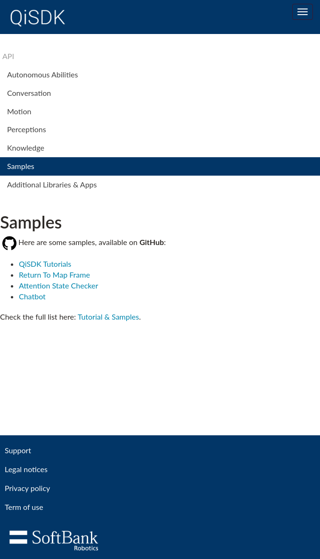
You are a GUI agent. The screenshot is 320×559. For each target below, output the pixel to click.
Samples (20, 165)
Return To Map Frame (54, 274)
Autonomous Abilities (42, 74)
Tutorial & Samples (108, 316)
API (8, 55)
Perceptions (26, 129)
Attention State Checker (58, 285)
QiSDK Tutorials (45, 263)
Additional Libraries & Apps (52, 184)
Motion (19, 111)
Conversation (29, 92)
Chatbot (32, 296)
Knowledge (25, 147)
